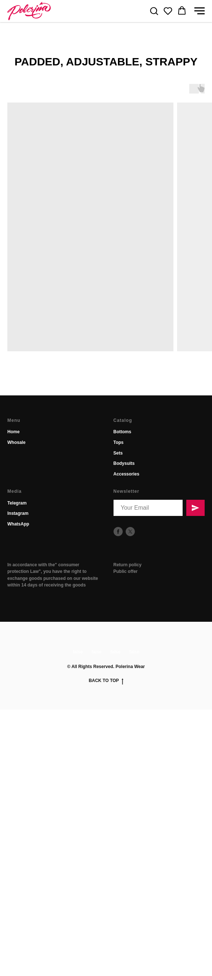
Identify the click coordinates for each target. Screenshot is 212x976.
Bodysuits (124, 463)
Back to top (106, 680)
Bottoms (123, 431)
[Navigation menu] (199, 11)
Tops (119, 442)
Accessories (127, 474)
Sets (118, 453)
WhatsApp (18, 524)
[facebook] (118, 531)
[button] (154, 10)
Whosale (16, 442)
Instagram (17, 513)
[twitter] (130, 531)
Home (13, 431)
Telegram (16, 503)
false (78, 651)
